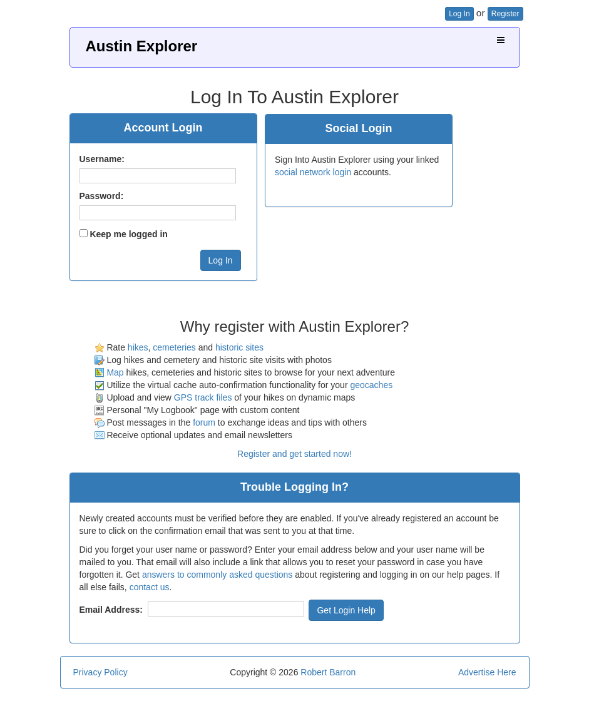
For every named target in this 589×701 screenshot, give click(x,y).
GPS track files (203, 397)
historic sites (239, 347)
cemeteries (174, 347)
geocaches (371, 385)
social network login (313, 172)
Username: (102, 159)
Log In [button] (459, 13)
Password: (101, 196)
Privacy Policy (100, 672)
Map (114, 372)
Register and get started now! (294, 454)
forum (204, 422)
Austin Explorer (142, 46)
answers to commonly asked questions (217, 575)
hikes (138, 347)
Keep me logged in (128, 234)
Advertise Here (487, 672)
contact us (150, 587)
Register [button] (505, 13)
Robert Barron (328, 672)
